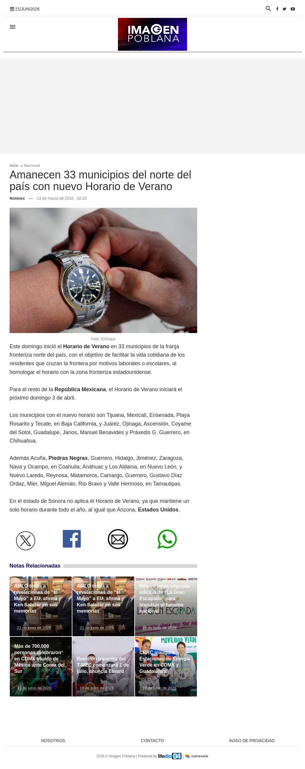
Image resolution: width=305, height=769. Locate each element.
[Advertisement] (152, 106)
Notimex (17, 198)
